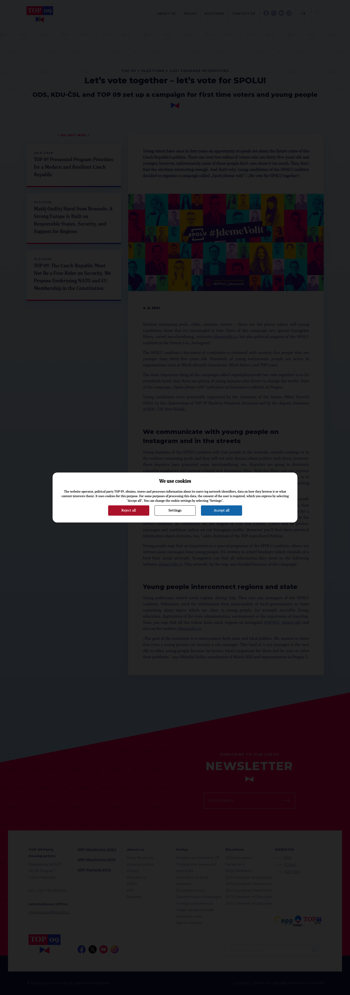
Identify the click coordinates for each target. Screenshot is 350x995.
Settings (175, 510)
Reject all (128, 510)
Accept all (221, 510)
